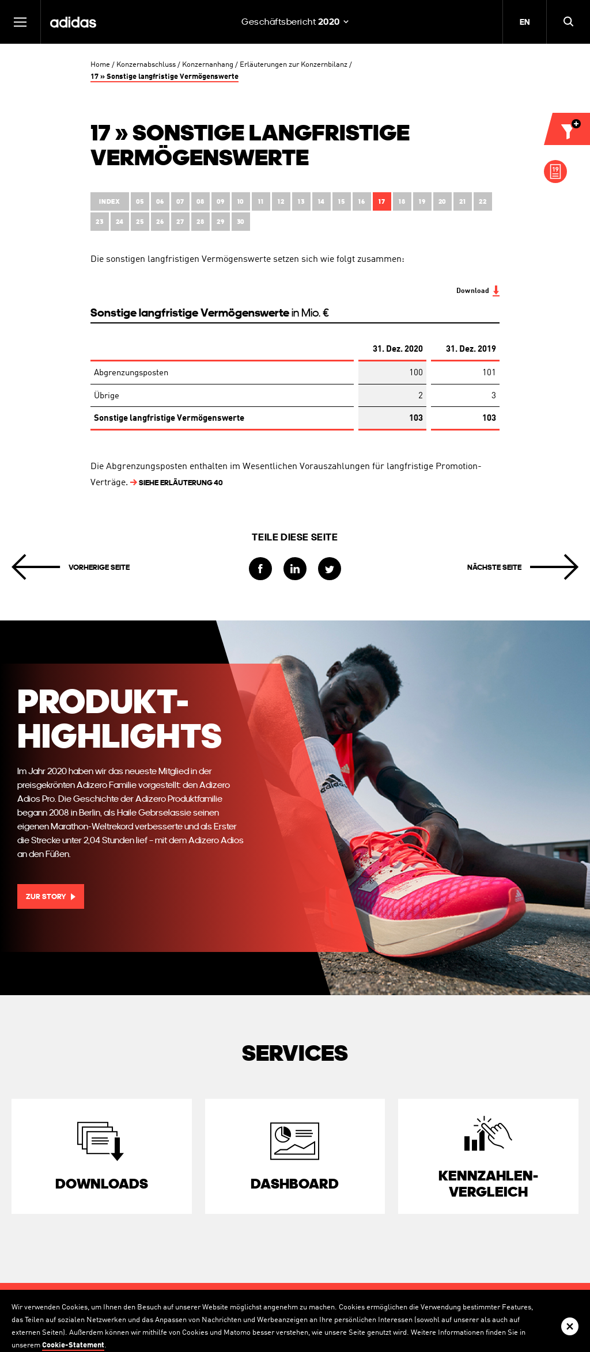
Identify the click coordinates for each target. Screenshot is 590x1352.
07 (180, 201)
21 (462, 201)
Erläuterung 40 (176, 482)
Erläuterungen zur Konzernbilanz (293, 64)
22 (482, 201)
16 (361, 201)
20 (442, 201)
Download (472, 291)
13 (301, 201)
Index (109, 201)
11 (260, 201)
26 (160, 222)
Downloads (101, 1183)
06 (160, 201)
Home (100, 64)
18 (402, 201)
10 (240, 201)
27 (180, 222)
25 (139, 222)
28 (200, 222)
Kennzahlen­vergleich (488, 1183)
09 (221, 201)
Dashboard (295, 1183)
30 (241, 222)
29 (220, 222)
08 (200, 201)
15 (341, 201)
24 (120, 222)
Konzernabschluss (146, 64)
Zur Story (46, 896)
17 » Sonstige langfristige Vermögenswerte (164, 77)
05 (140, 201)
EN (525, 21)
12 (281, 201)
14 (321, 201)
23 (99, 222)
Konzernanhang (207, 64)
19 (422, 201)
